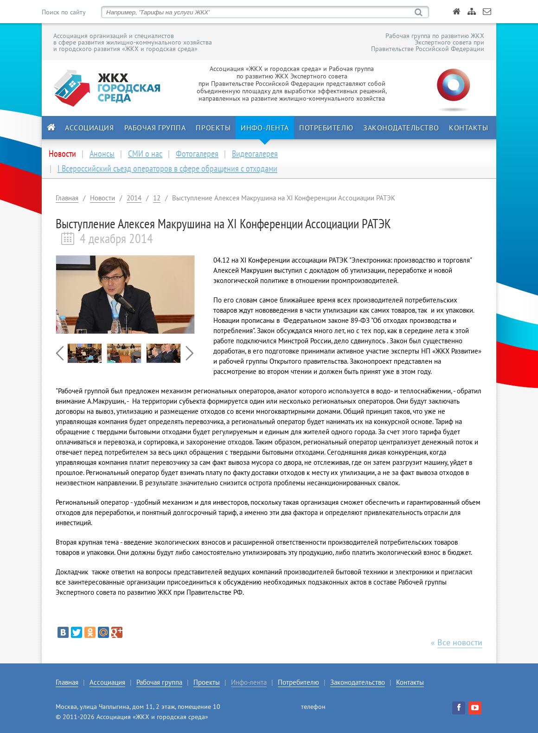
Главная (67, 197)
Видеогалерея (255, 154)
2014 (134, 197)
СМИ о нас (145, 154)
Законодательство (401, 127)
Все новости (459, 642)
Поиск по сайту (63, 12)
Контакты (468, 127)
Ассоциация (89, 127)
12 (156, 197)
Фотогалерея (197, 154)
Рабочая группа (155, 127)
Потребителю (326, 127)
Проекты (213, 127)
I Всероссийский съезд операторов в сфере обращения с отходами (167, 168)
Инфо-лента (265, 127)
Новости (102, 197)
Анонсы (102, 154)
